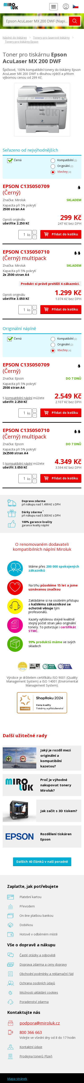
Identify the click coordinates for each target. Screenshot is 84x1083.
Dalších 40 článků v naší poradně (42, 861)
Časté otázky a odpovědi (37, 955)
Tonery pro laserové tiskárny (51, 38)
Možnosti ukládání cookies (38, 992)
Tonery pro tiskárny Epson (21, 42)
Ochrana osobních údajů (37, 983)
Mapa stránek (17, 1079)
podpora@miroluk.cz (39, 1023)
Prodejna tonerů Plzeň (35, 1056)
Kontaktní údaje (30, 1047)
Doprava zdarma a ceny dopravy (43, 964)
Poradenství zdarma (34, 1002)
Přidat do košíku (61, 234)
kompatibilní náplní (18, 398)
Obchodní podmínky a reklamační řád (46, 974)
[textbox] (36, 21)
